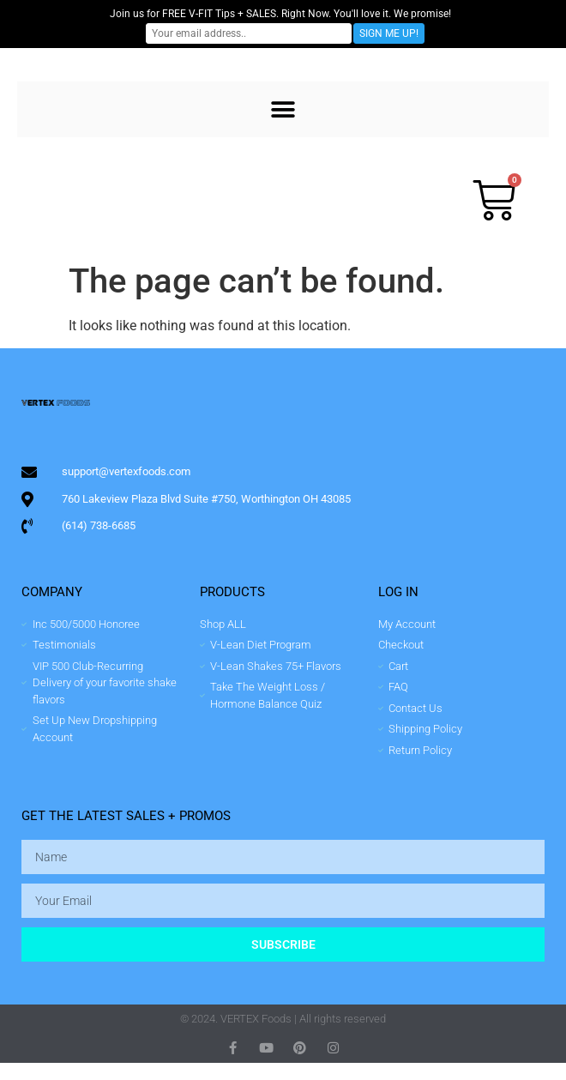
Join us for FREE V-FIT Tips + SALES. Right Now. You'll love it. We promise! (280, 14)
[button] (283, 109)
